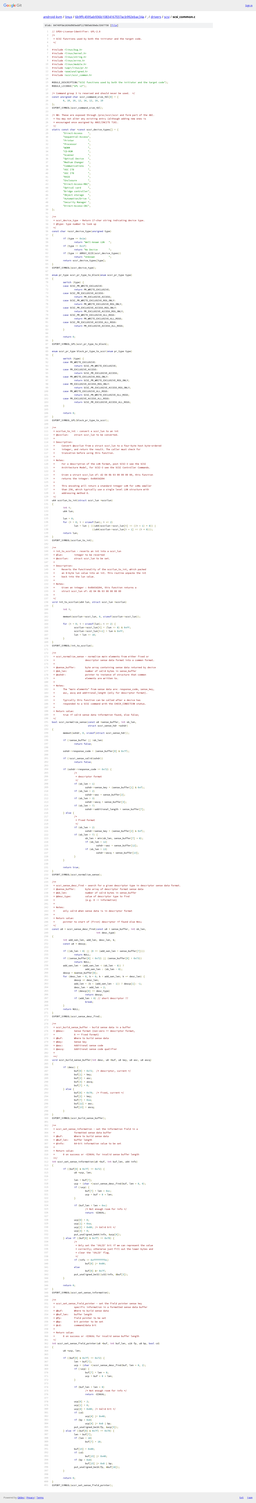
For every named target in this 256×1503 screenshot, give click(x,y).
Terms (40, 1497)
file (114, 25)
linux (68, 17)
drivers (156, 17)
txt (241, 1497)
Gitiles (20, 1497)
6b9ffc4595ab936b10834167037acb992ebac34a (109, 17)
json (250, 1497)
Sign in (249, 5)
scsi (167, 17)
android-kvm (52, 17)
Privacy (30, 1497)
